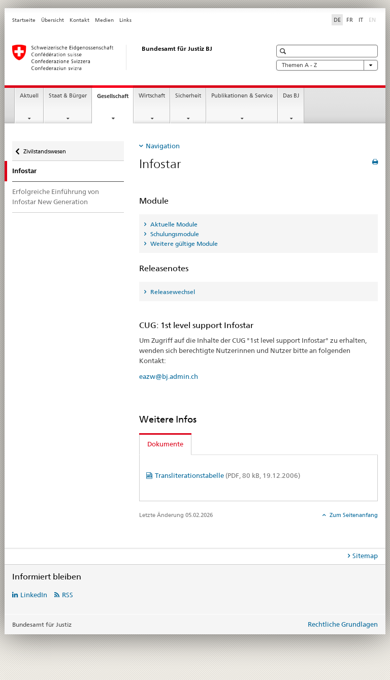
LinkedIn (33, 595)
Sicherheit (188, 95)
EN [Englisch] (373, 19)
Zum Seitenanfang (353, 515)
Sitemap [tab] (365, 556)
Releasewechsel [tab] (172, 292)
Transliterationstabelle (227, 475)
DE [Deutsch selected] (337, 19)
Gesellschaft (115, 99)
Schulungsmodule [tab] (174, 234)
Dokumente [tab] (165, 444)
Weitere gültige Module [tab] (183, 243)
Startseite (24, 20)
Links (125, 20)
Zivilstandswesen (44, 148)
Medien (104, 20)
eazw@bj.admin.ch (168, 376)
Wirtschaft (152, 95)
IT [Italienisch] (361, 19)
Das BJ (291, 95)
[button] (284, 51)
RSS (67, 595)
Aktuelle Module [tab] (173, 224)
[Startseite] (131, 57)
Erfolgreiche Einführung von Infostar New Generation (55, 196)
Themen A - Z (327, 65)
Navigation (163, 146)
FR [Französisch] (349, 19)
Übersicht (52, 20)
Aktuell (29, 95)
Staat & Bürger (68, 95)
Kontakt (79, 20)
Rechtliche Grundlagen (343, 624)
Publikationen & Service (242, 95)
